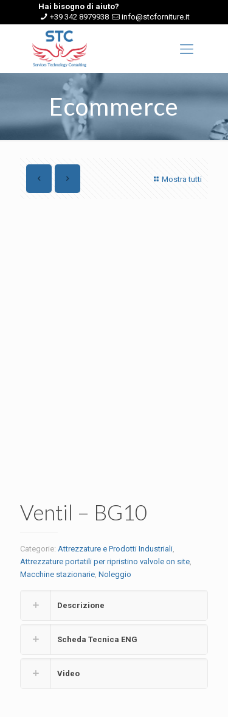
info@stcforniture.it (156, 16)
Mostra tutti (176, 179)
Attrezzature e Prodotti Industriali (115, 548)
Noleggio (114, 574)
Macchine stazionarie (57, 574)
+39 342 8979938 (79, 16)
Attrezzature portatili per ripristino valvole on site (105, 561)
